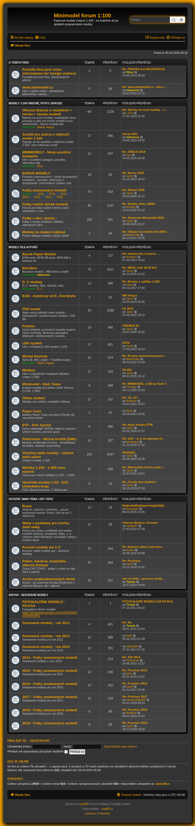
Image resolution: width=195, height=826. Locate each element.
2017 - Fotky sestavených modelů (49, 697)
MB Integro (129, 295)
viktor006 (132, 646)
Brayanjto (132, 508)
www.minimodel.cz (37, 87)
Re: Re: (127, 622)
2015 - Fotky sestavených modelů (49, 671)
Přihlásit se (16, 740)
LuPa (129, 113)
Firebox (28, 326)
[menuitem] (40, 37)
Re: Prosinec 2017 (134, 696)
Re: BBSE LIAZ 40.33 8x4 (139, 267)
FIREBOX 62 (130, 325)
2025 (50, 193)
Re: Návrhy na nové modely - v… (144, 109)
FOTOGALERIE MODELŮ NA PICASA (147, 601)
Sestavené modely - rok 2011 (46, 623)
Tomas (130, 581)
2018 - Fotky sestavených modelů (49, 710)
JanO (129, 176)
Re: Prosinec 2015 (134, 670)
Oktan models (33, 398)
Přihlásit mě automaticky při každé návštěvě (37, 751)
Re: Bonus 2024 (133, 172)
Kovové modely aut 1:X (41, 547)
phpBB (84, 804)
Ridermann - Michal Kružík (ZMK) (49, 439)
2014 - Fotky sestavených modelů (49, 657)
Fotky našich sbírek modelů (45, 204)
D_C (40, 288)
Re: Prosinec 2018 (134, 709)
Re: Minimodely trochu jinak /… (143, 467)
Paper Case (31, 411)
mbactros (132, 90)
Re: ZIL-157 (130, 397)
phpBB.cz (107, 808)
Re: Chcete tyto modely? (139, 482)
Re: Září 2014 (131, 657)
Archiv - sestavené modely (28, 595)
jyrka (129, 673)
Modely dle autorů (23, 247)
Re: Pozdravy (131, 560)
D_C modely (32, 282)
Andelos (131, 256)
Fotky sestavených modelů (44, 190)
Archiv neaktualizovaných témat (48, 579)
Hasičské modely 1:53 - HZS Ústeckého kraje (45, 484)
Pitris (130, 72)
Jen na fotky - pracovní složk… (143, 578)
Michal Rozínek (34, 356)
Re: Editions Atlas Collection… (143, 546)
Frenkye (131, 386)
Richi (129, 410)
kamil (129, 686)
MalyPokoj (133, 234)
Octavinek (132, 660)
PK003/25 (128, 452)
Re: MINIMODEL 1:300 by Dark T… (145, 383)
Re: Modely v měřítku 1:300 (141, 281)
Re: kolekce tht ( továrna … (141, 253)
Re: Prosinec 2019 (134, 722)
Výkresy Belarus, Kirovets (140, 522)
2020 (58, 197)
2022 (35, 197)
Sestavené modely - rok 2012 (46, 636)
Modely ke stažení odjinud (43, 232)
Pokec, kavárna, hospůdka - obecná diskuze (45, 563)
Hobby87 (132, 525)
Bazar (27, 506)
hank (129, 284)
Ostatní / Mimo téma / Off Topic (31, 499)
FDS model (31, 309)
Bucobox (29, 268)
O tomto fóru (19, 62)
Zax (128, 155)
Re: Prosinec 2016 (134, 683)
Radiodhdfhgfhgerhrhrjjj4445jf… (144, 505)
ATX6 (125, 342)
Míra (40, 166)
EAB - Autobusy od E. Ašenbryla (49, 296)
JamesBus (162, 783)
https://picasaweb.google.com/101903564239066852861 (49, 614)
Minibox (28, 370)
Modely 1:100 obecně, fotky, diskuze (35, 103)
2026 (39, 193)
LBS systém (32, 343)
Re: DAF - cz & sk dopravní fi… (143, 438)
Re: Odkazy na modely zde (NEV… (145, 231)
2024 (62, 193)
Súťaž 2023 (130, 134)
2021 (46, 197)
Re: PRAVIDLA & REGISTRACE (143, 69)
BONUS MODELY (36, 173)
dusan (130, 550)
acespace (132, 441)
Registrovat (40, 740)
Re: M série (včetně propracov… (144, 355)
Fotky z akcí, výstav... (39, 218)
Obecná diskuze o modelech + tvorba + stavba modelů (47, 112)
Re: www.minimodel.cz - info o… (144, 87)
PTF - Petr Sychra (36, 425)
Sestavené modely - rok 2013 (46, 647)
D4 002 (126, 369)
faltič (129, 635)
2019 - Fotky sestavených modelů (49, 723)
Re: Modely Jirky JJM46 (138, 203)
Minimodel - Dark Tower (41, 384)
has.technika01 (136, 699)
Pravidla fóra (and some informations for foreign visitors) (49, 71)
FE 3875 (127, 308)
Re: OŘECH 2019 (133, 151)
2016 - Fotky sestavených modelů (49, 684)
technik (130, 207)
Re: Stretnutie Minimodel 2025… (144, 217)
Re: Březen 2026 (133, 189)
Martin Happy (45, 127)
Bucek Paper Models (39, 254)
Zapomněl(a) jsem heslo (119, 746)
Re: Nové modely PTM (137, 424)
